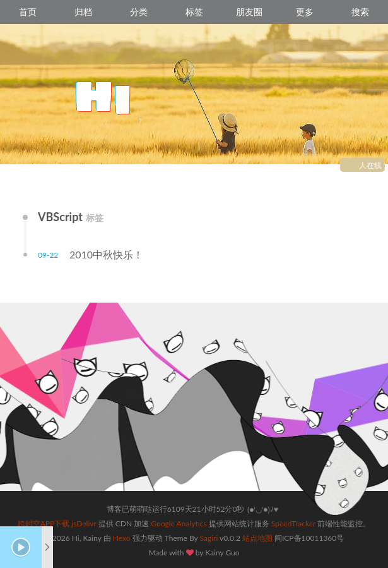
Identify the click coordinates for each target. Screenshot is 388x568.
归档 (83, 11)
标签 (194, 11)
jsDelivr (83, 523)
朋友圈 (249, 11)
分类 (139, 11)
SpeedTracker (293, 523)
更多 (305, 11)
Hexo (122, 538)
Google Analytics (178, 523)
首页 (28, 11)
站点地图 (257, 538)
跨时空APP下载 (44, 523)
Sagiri (209, 538)
